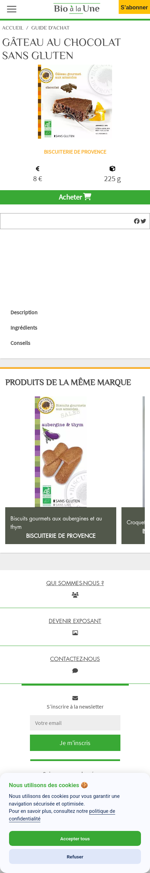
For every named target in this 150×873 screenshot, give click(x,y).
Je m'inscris (75, 743)
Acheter (75, 197)
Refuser (75, 856)
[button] (10, 8)
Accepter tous (75, 838)
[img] (137, 221)
